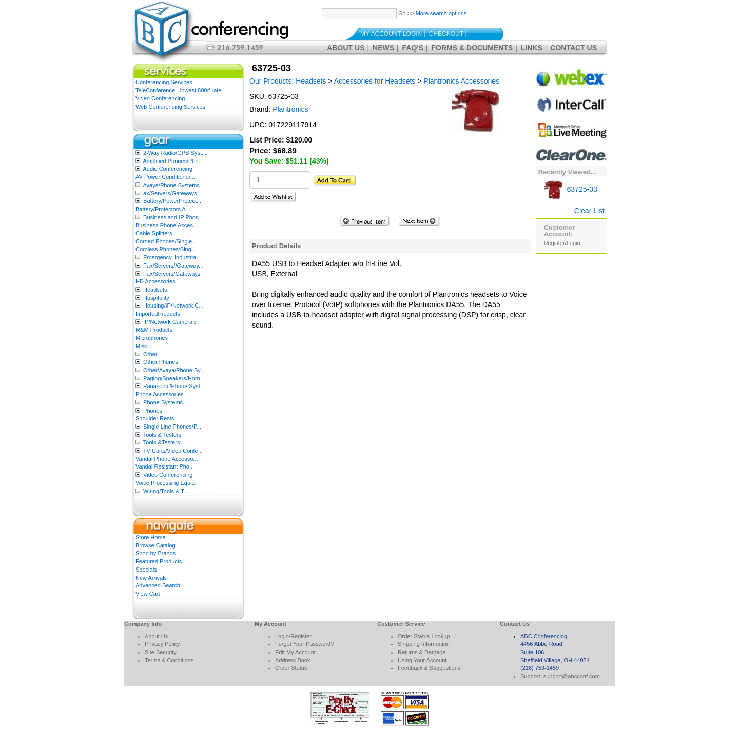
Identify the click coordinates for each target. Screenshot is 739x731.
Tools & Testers (162, 435)
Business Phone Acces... (166, 225)
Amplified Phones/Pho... (173, 161)
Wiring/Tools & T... (165, 491)
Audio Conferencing (167, 169)
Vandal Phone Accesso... (166, 459)
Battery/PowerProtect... (172, 201)
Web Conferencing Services (170, 107)
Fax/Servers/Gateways (171, 274)
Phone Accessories (159, 394)
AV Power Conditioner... (165, 177)
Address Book (292, 660)
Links (531, 48)
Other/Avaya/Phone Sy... (174, 370)
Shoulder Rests (154, 418)
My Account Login (391, 33)
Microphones (151, 338)
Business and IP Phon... (173, 217)
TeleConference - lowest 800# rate (178, 90)
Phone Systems (163, 402)
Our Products (270, 81)
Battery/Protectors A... (162, 209)
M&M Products (153, 330)
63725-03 (570, 189)
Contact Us (573, 48)
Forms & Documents (472, 48)
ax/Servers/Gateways (170, 193)
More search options (441, 13)
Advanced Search (157, 585)
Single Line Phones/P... (172, 426)
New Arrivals (151, 578)
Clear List (589, 211)
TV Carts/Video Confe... (173, 451)
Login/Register (293, 636)
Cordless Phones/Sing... (165, 249)
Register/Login (562, 243)
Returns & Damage (422, 652)
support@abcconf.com (571, 676)
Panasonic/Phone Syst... (174, 386)
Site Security (161, 652)
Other (150, 354)
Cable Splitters (153, 233)
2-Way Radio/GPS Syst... (174, 153)
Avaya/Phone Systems (171, 185)
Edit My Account (295, 652)
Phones (152, 411)
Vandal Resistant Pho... (164, 466)
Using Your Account (422, 660)
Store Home (150, 537)
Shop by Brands (155, 553)
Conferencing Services (163, 82)
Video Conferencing (160, 98)
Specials (146, 569)
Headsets (155, 290)
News (383, 48)
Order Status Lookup (424, 636)
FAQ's (412, 48)
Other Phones (160, 362)
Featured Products (158, 561)
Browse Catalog (155, 545)
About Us (345, 48)
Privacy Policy (162, 644)
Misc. (142, 346)
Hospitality (156, 298)
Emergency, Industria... (172, 257)
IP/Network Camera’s (170, 322)
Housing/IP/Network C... (173, 305)
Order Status (291, 668)
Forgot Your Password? (304, 644)
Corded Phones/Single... (166, 241)
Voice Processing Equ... (165, 483)
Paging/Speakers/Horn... (174, 378)
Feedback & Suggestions (429, 668)
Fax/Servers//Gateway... (173, 265)
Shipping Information (424, 644)
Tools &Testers (161, 442)
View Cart (147, 594)
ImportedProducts (157, 314)
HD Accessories (155, 281)
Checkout (446, 33)
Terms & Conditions (169, 660)
